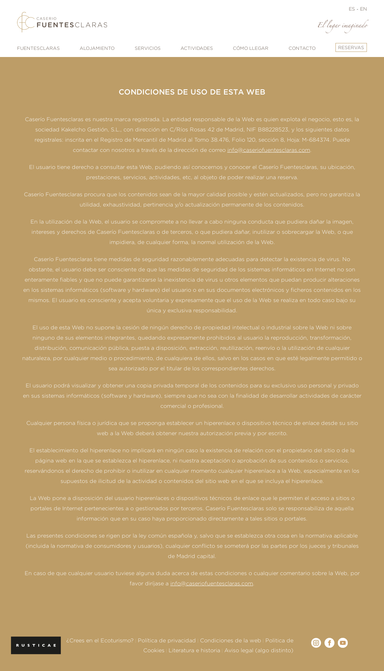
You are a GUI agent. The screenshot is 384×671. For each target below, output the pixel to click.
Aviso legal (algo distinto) (258, 650)
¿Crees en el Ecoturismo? (100, 640)
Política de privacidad (167, 640)
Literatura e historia (194, 650)
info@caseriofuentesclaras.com (268, 150)
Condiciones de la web (230, 640)
